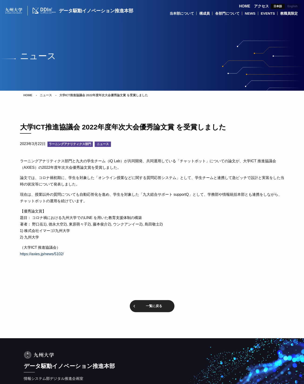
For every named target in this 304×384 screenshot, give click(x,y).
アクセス (261, 6)
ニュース (46, 96)
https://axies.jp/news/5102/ (42, 255)
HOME (244, 6)
